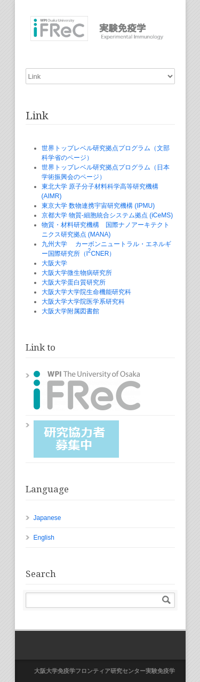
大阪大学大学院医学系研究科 (83, 301)
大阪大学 (54, 263)
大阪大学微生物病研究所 (77, 273)
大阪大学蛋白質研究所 (74, 282)
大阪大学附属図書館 (70, 311)
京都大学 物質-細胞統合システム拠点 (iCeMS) (107, 215)
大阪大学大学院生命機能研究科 (86, 292)
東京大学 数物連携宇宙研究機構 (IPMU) (98, 205)
